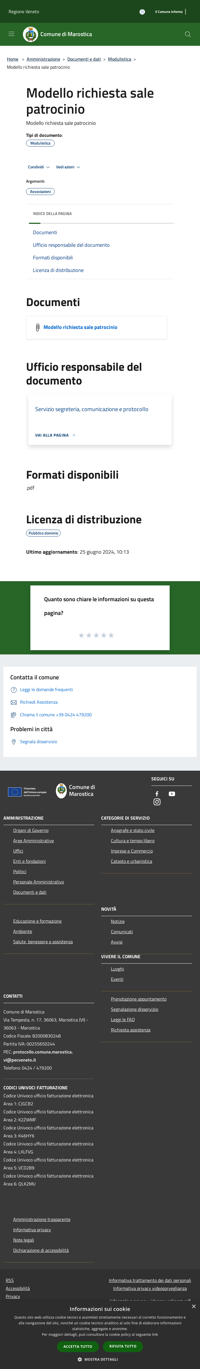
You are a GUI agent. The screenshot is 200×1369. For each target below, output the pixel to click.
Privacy (13, 1296)
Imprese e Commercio (132, 850)
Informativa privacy (32, 1229)
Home (12, 59)
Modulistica (119, 59)
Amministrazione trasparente (41, 1219)
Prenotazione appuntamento (138, 998)
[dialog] (100, 1335)
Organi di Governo (30, 830)
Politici (19, 871)
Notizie (118, 921)
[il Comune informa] (169, 12)
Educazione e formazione (37, 921)
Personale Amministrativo (38, 881)
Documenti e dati (84, 59)
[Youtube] (172, 794)
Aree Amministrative (33, 840)
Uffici (18, 850)
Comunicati (122, 931)
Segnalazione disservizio (134, 1009)
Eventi (117, 979)
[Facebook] (157, 794)
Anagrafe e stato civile (132, 830)
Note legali (23, 1239)
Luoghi (117, 968)
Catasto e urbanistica (131, 861)
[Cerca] (188, 34)
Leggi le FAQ (123, 1019)
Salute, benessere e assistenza (43, 941)
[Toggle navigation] (11, 33)
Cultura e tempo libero (132, 840)
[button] (100, 1359)
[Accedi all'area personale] (142, 12)
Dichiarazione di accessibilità (41, 1250)
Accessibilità (18, 1288)
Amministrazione (43, 59)
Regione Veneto (24, 11)
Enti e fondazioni (29, 861)
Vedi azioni (69, 167)
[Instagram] (157, 802)
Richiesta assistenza (130, 1029)
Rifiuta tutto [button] (123, 1346)
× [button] (193, 1307)
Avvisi (117, 941)
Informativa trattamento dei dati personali (150, 1280)
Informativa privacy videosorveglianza (150, 1288)
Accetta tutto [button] (78, 1346)
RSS (10, 1280)
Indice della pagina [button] (52, 213)
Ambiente (22, 931)
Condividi (40, 167)
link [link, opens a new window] (155, 1334)
